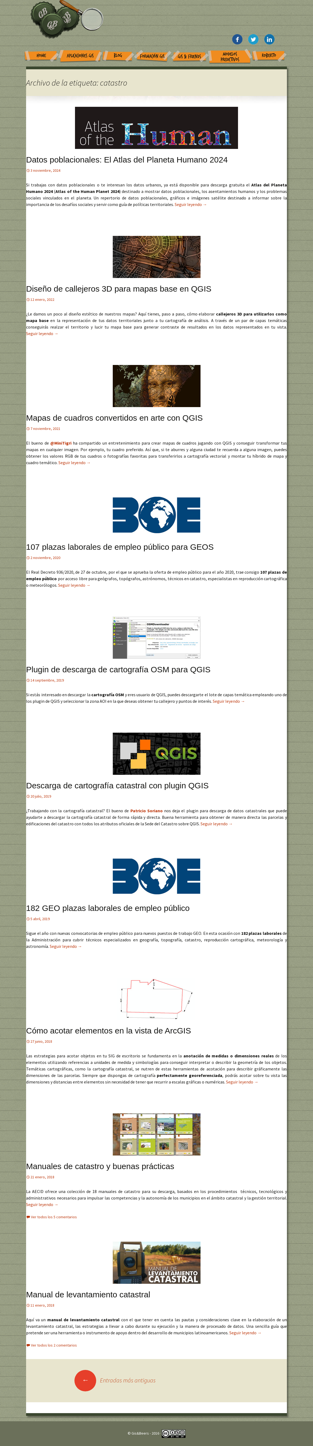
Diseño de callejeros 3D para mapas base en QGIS (118, 288)
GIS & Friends (189, 57)
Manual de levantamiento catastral (88, 1294)
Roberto (269, 55)
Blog (118, 55)
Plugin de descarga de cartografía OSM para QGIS (118, 669)
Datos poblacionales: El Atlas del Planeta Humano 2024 (127, 159)
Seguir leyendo (191, 204)
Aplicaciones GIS (80, 56)
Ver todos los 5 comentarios (54, 1216)
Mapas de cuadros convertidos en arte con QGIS (114, 417)
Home (41, 55)
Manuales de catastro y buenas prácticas (100, 1166)
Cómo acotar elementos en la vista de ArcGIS (108, 1030)
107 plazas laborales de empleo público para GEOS (120, 546)
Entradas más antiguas (115, 1380)
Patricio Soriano (147, 810)
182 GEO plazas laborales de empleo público (108, 908)
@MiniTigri (60, 443)
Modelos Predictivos (230, 57)
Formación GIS (152, 56)
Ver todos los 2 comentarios (54, 1345)
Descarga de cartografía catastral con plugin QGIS (117, 785)
